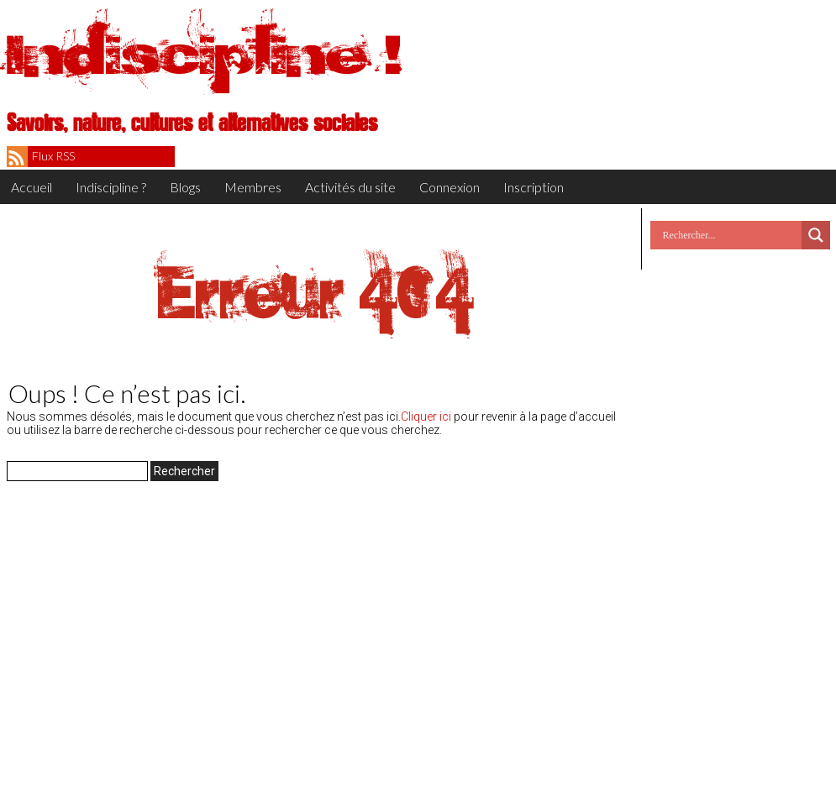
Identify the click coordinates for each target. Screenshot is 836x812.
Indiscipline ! (204, 54)
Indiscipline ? (111, 187)
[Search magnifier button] (816, 235)
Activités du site (350, 187)
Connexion (449, 187)
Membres (252, 187)
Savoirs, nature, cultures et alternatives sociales (192, 123)
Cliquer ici (426, 416)
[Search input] (730, 235)
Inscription (533, 187)
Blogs (185, 187)
